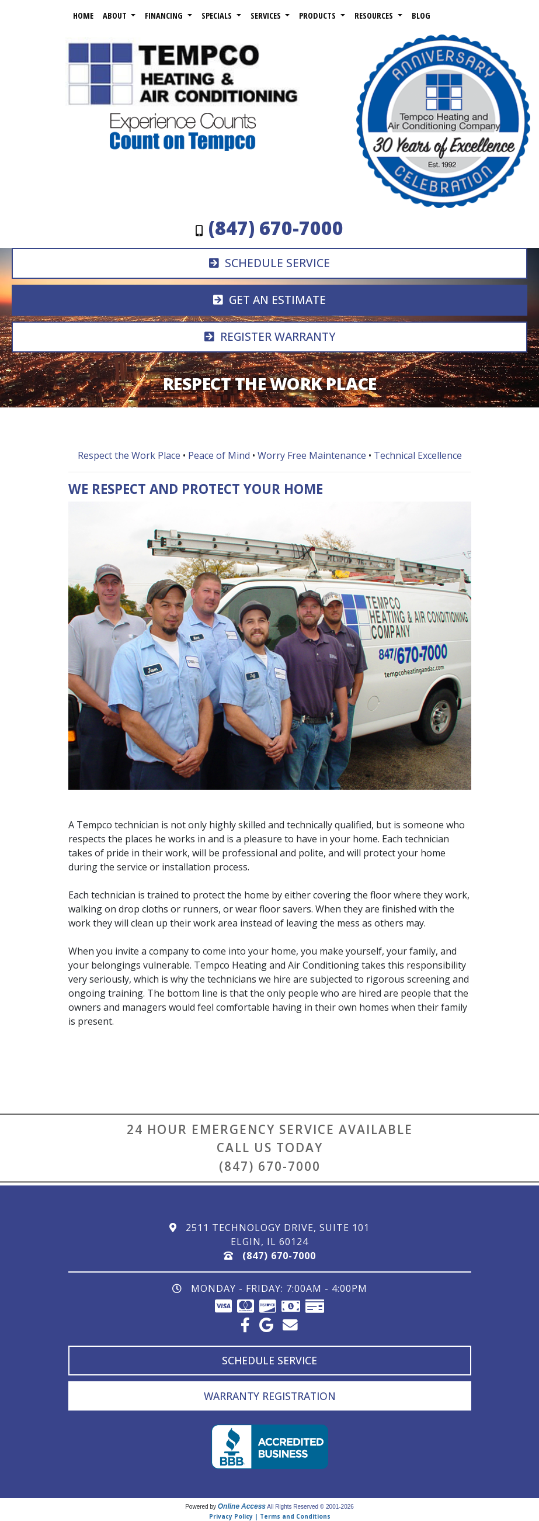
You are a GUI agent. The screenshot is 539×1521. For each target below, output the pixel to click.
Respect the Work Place (129, 455)
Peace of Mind (219, 455)
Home (83, 15)
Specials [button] (217, 15)
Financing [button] (165, 15)
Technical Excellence (418, 455)
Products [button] (318, 15)
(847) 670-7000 (270, 1166)
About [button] (116, 15)
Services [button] (267, 15)
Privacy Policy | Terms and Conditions (270, 1516)
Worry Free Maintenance (312, 455)
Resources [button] (374, 15)
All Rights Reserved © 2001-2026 (310, 1506)
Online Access (242, 1506)
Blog (421, 15)
